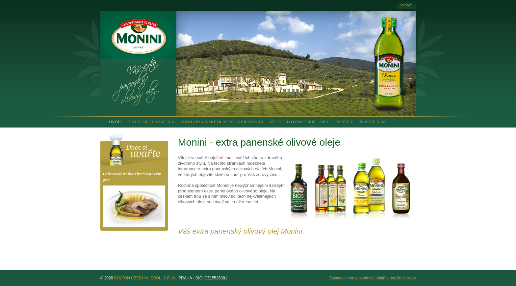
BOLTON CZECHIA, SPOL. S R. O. (145, 278)
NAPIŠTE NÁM (372, 122)
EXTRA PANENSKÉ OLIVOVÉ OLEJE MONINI (222, 122)
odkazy (406, 4)
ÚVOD (115, 122)
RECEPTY (344, 122)
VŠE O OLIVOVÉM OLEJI (291, 122)
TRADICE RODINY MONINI (151, 122)
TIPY (325, 122)
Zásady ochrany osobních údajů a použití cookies (372, 278)
